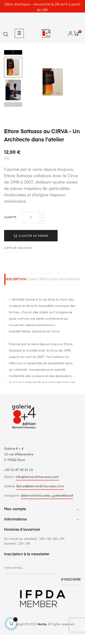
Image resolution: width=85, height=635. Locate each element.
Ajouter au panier (30, 236)
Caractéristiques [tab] (43, 279)
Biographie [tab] (70, 279)
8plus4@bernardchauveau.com (40, 486)
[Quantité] (30, 217)
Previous (13, 104)
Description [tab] (15, 279)
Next (13, 52)
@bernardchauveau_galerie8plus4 (47, 495)
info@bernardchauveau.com (37, 477)
